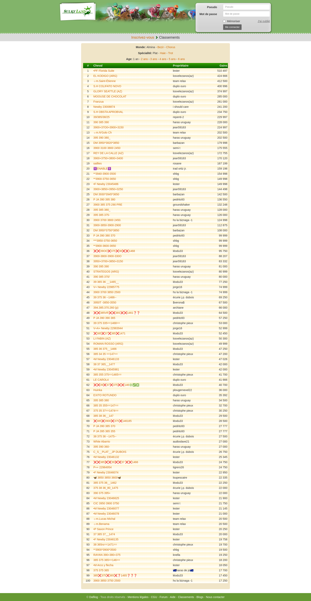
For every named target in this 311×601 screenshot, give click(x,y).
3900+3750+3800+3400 (108, 158)
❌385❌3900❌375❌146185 (112, 421)
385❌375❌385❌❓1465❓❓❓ (115, 575)
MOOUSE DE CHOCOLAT (109, 96)
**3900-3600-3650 (104, 245)
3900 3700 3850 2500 (106, 292)
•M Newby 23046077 (106, 508)
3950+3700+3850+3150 (108, 261)
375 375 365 (101, 570)
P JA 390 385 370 (104, 426)
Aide (173, 597)
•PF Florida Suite (103, 70)
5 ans (172, 59)
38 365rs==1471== (105, 544)
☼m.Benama (101, 524)
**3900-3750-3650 (104, 178)
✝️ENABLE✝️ (102, 168)
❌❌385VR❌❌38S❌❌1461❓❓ (116, 312)
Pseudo (212, 7)
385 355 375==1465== (107, 374)
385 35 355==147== (105, 405)
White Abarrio (101, 441)
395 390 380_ (101, 137)
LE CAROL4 (101, 379)
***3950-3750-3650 (105, 240)
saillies (97, 163)
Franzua (98, 101)
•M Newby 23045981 (106, 369)
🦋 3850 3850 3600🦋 (107, 477)
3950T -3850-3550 (104, 302)
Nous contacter (215, 597)
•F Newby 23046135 (105, 539)
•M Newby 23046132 (106, 457)
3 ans (153, 59)
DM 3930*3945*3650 (106, 194)
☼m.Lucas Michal (104, 518)
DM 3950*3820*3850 (106, 142)
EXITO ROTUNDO (104, 395)
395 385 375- (101, 215)
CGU (154, 597)
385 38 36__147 (103, 415)
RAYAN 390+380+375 (106, 554)
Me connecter (232, 27)
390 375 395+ (101, 493)
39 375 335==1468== (106, 323)
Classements (186, 597)
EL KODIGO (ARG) (105, 75)
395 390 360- (101, 446)
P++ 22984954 (102, 467)
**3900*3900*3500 (104, 549)
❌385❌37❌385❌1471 (109, 333)
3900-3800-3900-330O (107, 256)
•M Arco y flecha (103, 565)
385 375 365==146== (106, 560)
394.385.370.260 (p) (105, 307)
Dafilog (93, 597)
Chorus (170, 47)
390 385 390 (101, 122)
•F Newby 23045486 (105, 184)
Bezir (160, 47)
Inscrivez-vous (142, 37)
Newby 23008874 (104, 106)
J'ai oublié (264, 21)
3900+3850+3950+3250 (108, 189)
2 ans (144, 59)
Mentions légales (138, 597)
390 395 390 (101, 266)
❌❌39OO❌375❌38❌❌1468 (114, 251)
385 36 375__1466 (105, 348)
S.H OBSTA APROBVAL (108, 112)
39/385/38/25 (101, 117)
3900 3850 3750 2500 (106, 580)
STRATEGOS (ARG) (106, 271)
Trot (170, 53)
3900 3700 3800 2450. (107, 220)
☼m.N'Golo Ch (102, 132)
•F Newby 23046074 (105, 472)
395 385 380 (101, 400)
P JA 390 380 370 (104, 235)
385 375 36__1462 (105, 482)
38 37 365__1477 (104, 364)
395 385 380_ (101, 209)
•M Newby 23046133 (106, 359)
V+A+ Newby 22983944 (108, 328)
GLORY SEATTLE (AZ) (107, 91)
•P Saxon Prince (103, 529)
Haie (163, 53)
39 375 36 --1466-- (104, 297)
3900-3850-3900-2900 (107, 225)
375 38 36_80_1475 (105, 487)
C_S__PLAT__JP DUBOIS (109, 451)
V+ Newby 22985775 (106, 287)
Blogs (200, 597)
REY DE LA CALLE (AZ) (108, 153)
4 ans (162, 59)
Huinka (97, 390)
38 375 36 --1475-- (104, 436)
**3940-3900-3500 (104, 173)
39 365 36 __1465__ (106, 281)
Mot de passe (208, 14)
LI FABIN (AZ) (102, 338)
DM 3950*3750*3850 (106, 230)
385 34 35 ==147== (105, 354)
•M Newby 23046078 (106, 513)
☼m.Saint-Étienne (104, 81)
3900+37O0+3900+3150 (108, 127)
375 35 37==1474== (105, 410)
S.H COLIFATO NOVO (107, 86)
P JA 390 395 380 (104, 199)
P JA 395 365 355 (104, 431)
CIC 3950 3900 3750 (106, 503)
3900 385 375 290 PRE (107, 204)
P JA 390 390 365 (104, 318)
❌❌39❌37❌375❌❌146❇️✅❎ (116, 384)
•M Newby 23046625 (106, 498)
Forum (164, 597)
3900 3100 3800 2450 (106, 148)
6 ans (181, 59)
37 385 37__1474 (104, 534)
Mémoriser (231, 21)
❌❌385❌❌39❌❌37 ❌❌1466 (115, 462)
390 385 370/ (101, 276)
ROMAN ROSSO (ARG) (108, 343)
